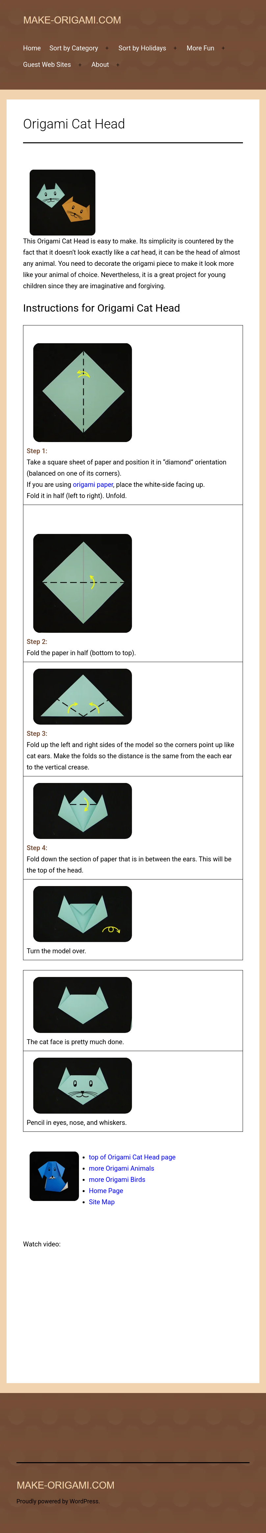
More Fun (200, 48)
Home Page (106, 1191)
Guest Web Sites (47, 65)
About (100, 65)
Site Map (102, 1202)
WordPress (84, 1501)
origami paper (93, 484)
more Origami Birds (117, 1180)
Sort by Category (73, 48)
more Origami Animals (121, 1168)
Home (32, 48)
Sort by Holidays (142, 48)
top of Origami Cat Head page (132, 1157)
